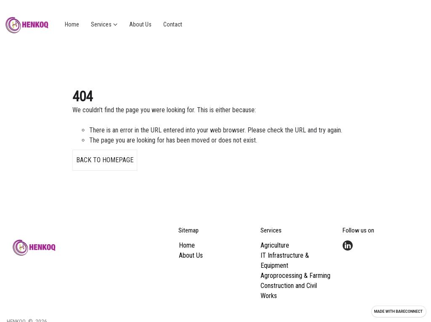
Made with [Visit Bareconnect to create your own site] (398, 311)
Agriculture (275, 245)
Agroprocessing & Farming (295, 276)
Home (187, 245)
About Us (191, 255)
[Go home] (27, 24)
